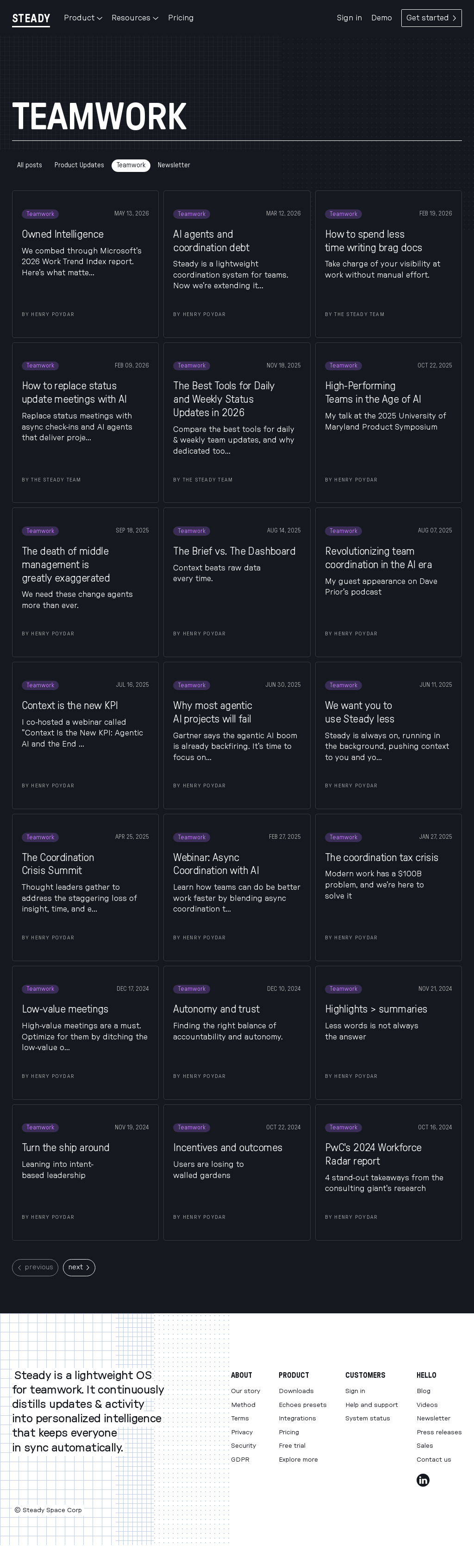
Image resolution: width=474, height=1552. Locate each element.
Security (243, 1446)
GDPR (240, 1460)
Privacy (242, 1432)
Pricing (181, 18)
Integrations (297, 1418)
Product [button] (83, 18)
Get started (431, 18)
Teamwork (131, 165)
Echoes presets (303, 1405)
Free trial (292, 1446)
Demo (381, 18)
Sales (425, 1446)
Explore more (298, 1460)
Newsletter (174, 165)
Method (243, 1405)
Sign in (349, 18)
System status (367, 1418)
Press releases (439, 1432)
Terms (240, 1418)
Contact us (434, 1460)
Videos (427, 1405)
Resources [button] (135, 18)
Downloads (296, 1391)
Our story (245, 1391)
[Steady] (31, 18)
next (79, 1267)
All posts (29, 165)
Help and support (371, 1405)
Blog (423, 1391)
